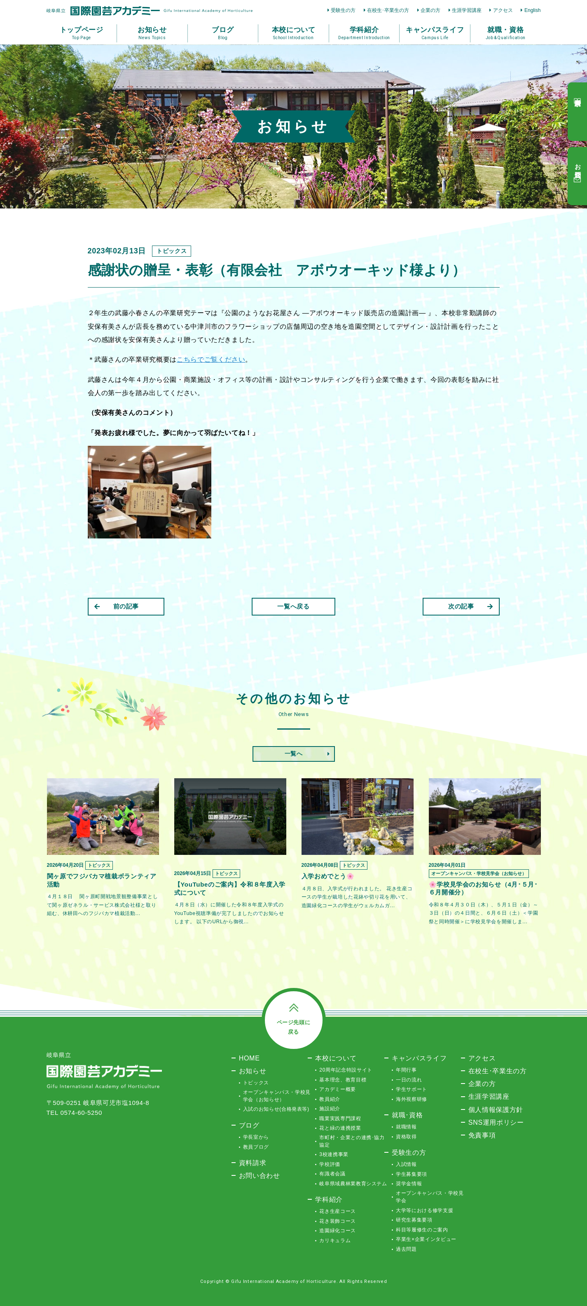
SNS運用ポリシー (496, 1122)
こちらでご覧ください (211, 359)
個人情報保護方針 (495, 1109)
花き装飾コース (337, 1221)
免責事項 (482, 1135)
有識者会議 (332, 1174)
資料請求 (253, 1162)
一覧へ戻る (293, 606)
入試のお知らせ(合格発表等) (276, 1109)
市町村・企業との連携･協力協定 (351, 1141)
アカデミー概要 (337, 1089)
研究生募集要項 (414, 1220)
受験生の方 (343, 10)
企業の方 (430, 10)
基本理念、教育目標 (342, 1080)
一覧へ (294, 753)
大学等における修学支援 (424, 1210)
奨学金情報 (409, 1184)
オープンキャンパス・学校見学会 (429, 1196)
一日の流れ (409, 1080)
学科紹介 (329, 1199)
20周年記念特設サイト (345, 1070)
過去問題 (406, 1249)
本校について (335, 1058)
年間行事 (406, 1070)
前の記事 (116, 606)
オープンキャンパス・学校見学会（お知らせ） (277, 1095)
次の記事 (470, 606)
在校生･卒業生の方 (388, 10)
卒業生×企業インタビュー (426, 1239)
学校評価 (329, 1164)
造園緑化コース (337, 1230)
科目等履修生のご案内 (422, 1230)
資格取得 (406, 1137)
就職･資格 (407, 1115)
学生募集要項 (411, 1174)
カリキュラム (335, 1240)
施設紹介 (329, 1109)
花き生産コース (337, 1211)
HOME (249, 1058)
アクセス (503, 10)
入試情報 (406, 1164)
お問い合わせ (259, 1175)
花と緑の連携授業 (340, 1128)
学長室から (256, 1137)
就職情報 (406, 1127)
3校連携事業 (333, 1154)
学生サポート (411, 1089)
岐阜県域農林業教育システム (353, 1184)
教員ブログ (256, 1147)
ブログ (249, 1125)
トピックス (256, 1083)
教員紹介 (329, 1099)
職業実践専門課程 (340, 1118)
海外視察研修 (411, 1099)
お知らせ (253, 1070)
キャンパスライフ (419, 1058)
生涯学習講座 (467, 10)
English (532, 10)
